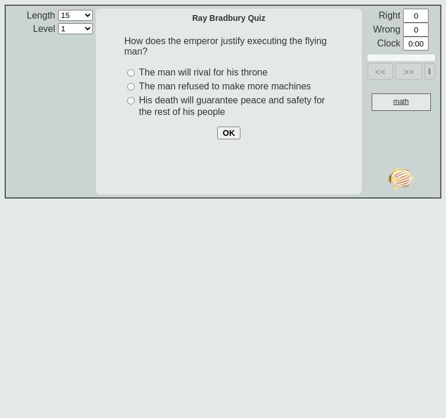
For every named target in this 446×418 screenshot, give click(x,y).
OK (229, 133)
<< (380, 72)
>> (409, 72)
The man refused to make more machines (225, 86)
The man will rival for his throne (203, 72)
